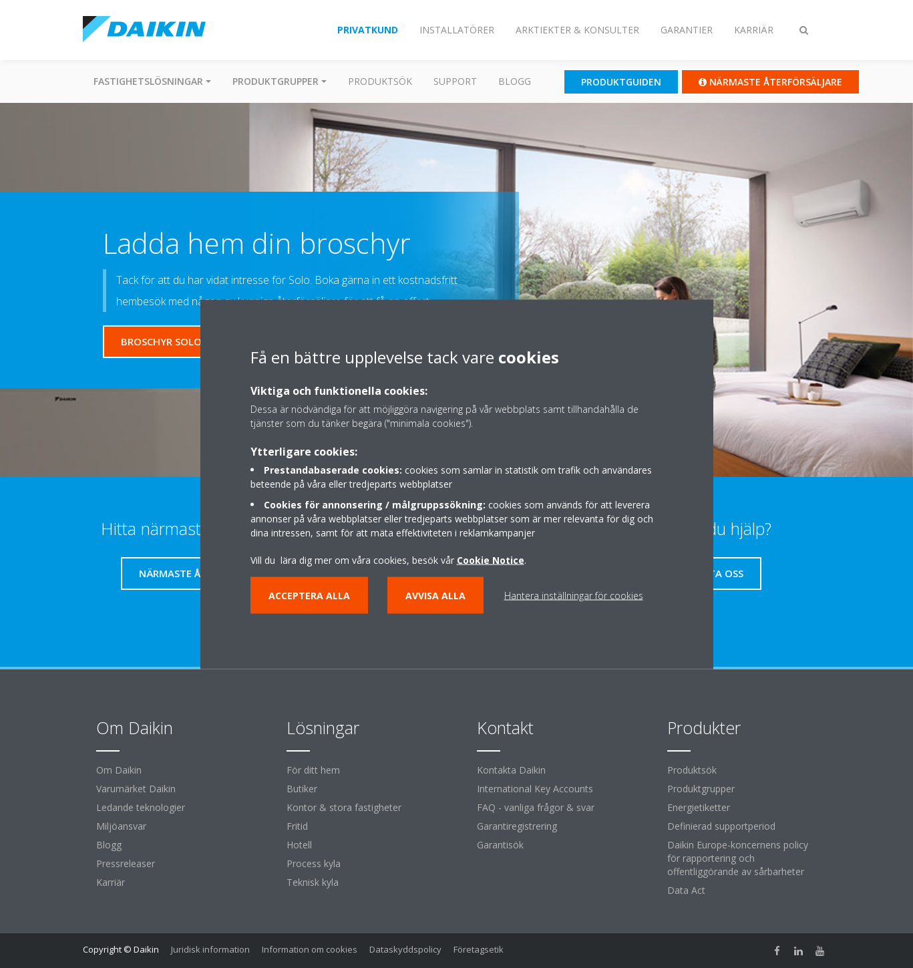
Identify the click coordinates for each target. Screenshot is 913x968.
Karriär (110, 882)
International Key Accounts (535, 788)
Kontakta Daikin (511, 770)
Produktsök (380, 81)
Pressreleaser (125, 863)
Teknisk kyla (313, 882)
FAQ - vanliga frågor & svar (535, 807)
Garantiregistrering (517, 826)
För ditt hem (313, 770)
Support (455, 81)
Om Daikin (119, 770)
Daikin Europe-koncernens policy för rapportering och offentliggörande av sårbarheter (737, 858)
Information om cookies (309, 949)
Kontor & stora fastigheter (344, 807)
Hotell (299, 844)
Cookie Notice (490, 559)
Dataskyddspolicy (405, 949)
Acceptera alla (309, 595)
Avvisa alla (435, 595)
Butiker (302, 788)
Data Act (686, 890)
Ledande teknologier (140, 807)
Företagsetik (478, 949)
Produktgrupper (701, 788)
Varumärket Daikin (136, 788)
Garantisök (500, 844)
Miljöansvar (121, 826)
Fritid (297, 826)
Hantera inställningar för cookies (573, 595)
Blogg (514, 81)
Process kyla (314, 863)
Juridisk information (210, 949)
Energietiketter (698, 807)
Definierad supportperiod (721, 826)
